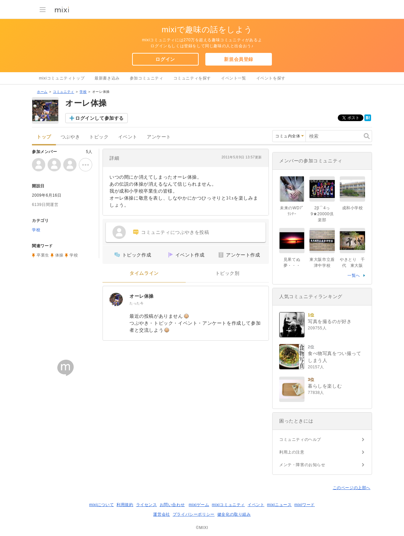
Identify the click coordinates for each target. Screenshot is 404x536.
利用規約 (124, 504)
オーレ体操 (141, 296)
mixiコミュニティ (228, 504)
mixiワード (304, 504)
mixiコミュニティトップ (62, 78)
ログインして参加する (99, 118)
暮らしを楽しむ (325, 386)
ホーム (42, 91)
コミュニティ (63, 91)
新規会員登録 (238, 59)
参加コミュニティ (146, 78)
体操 (59, 255)
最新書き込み (107, 78)
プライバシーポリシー (194, 514)
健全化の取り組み (234, 514)
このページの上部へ (351, 487)
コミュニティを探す (192, 78)
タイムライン (144, 273)
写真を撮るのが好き (329, 321)
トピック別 (227, 273)
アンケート (159, 136)
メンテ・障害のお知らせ (302, 464)
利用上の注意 (291, 452)
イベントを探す (271, 78)
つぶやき (70, 136)
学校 (83, 91)
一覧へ (353, 275)
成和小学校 (352, 208)
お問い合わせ (172, 504)
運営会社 (161, 514)
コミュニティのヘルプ (300, 439)
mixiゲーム (199, 504)
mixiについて (101, 504)
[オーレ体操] (116, 299)
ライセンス (146, 504)
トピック (98, 136)
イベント (127, 136)
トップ (44, 136)
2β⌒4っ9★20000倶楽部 (322, 214)
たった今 (136, 303)
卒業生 (43, 255)
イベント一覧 (233, 78)
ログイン (165, 59)
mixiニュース (279, 504)
